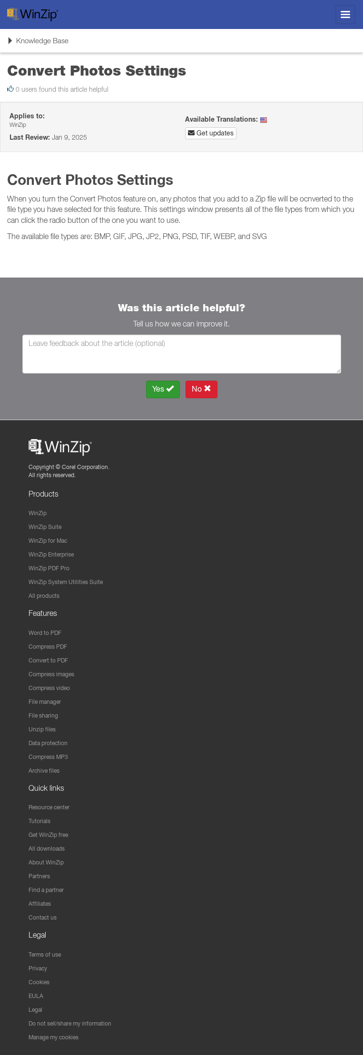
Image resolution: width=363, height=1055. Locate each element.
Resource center (49, 807)
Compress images (51, 674)
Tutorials (39, 821)
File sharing (43, 715)
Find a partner (46, 889)
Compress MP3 (48, 756)
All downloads (47, 848)
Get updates (211, 133)
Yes (163, 389)
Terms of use (45, 954)
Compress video (49, 687)
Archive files (44, 770)
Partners (39, 876)
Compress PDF (48, 646)
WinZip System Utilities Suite (66, 581)
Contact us (43, 917)
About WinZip (46, 862)
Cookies (39, 982)
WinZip (38, 513)
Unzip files (42, 729)
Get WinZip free (48, 834)
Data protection (48, 743)
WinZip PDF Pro (49, 568)
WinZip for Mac (48, 540)
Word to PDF (45, 632)
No (201, 389)
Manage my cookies (53, 1037)
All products (44, 595)
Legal (35, 1009)
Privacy (38, 968)
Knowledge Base (38, 43)
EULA (36, 995)
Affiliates (40, 903)
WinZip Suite (45, 526)
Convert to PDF (48, 660)
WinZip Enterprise (51, 554)
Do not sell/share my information (70, 1023)
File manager (45, 701)
